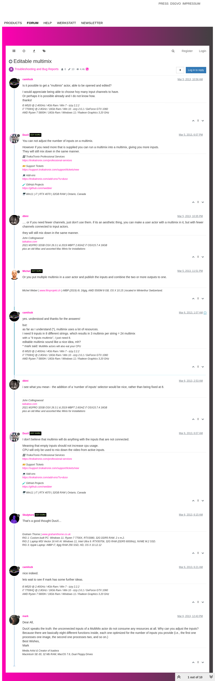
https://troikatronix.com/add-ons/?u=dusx (45, 174)
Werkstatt (66, 23)
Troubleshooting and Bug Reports (37, 65)
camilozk (27, 75)
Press (163, 3)
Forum (32, 23)
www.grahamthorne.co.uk (56, 530)
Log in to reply (196, 65)
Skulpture (28, 510)
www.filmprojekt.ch (50, 286)
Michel (26, 266)
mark (25, 611)
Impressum (191, 3)
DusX (25, 130)
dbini (25, 212)
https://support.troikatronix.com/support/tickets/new (50, 165)
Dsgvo (175, 3)
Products (13, 23)
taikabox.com (29, 237)
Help (47, 23)
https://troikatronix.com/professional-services (47, 156)
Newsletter (92, 23)
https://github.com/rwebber (37, 184)
